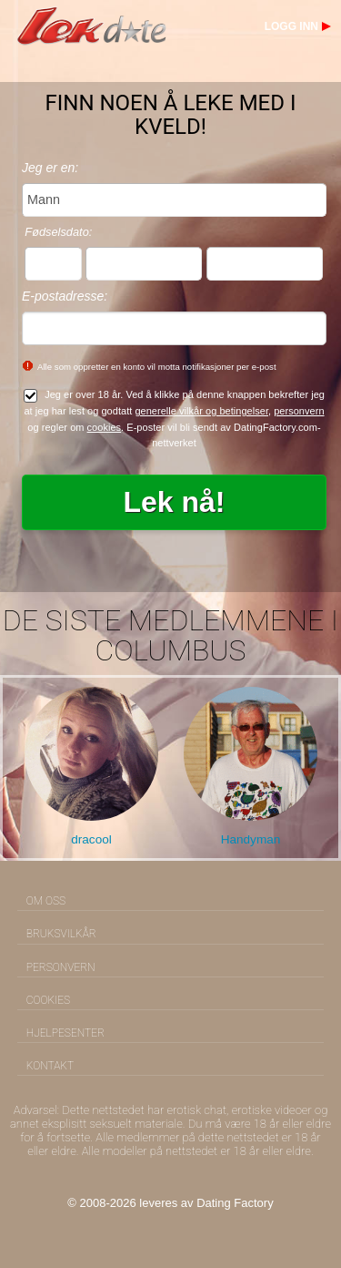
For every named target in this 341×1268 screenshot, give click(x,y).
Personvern (60, 967)
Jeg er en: (50, 167)
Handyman (251, 839)
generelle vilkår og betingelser (201, 410)
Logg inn (291, 26)
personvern (299, 410)
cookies (104, 427)
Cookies (48, 1000)
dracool (91, 839)
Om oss (45, 901)
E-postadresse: (64, 296)
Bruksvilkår (61, 933)
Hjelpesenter (65, 1033)
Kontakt (50, 1065)
